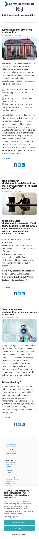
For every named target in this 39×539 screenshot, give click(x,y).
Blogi (19, 9)
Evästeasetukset (19, 534)
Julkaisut (8, 474)
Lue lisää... (6, 158)
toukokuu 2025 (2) (11, 451)
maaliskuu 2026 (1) (11, 444)
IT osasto (8, 472)
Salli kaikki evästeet (19, 523)
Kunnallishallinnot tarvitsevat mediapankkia (17, 31)
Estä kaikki (19, 528)
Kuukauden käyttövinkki (12, 479)
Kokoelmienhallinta (11, 478)
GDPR (7, 468)
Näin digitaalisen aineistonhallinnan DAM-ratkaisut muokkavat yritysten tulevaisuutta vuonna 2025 (19, 184)
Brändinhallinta (10, 464)
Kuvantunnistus (10, 483)
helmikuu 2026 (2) (11, 446)
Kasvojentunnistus (11, 476)
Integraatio (9, 470)
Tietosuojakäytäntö (11, 517)
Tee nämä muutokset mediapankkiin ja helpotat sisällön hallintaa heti (19, 312)
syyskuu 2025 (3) (10, 448)
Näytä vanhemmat (11, 453)
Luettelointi (9, 485)
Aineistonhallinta (10, 462)
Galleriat (8, 466)
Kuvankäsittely (10, 481)
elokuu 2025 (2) (10, 450)
